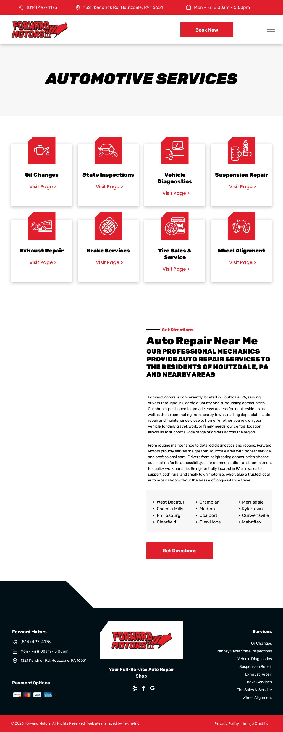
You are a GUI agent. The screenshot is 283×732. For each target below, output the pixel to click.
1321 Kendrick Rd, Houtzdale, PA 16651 (123, 7)
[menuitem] (224, 723)
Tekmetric (131, 723)
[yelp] (135, 689)
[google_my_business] (152, 689)
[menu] (271, 29)
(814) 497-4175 (42, 7)
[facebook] (144, 689)
